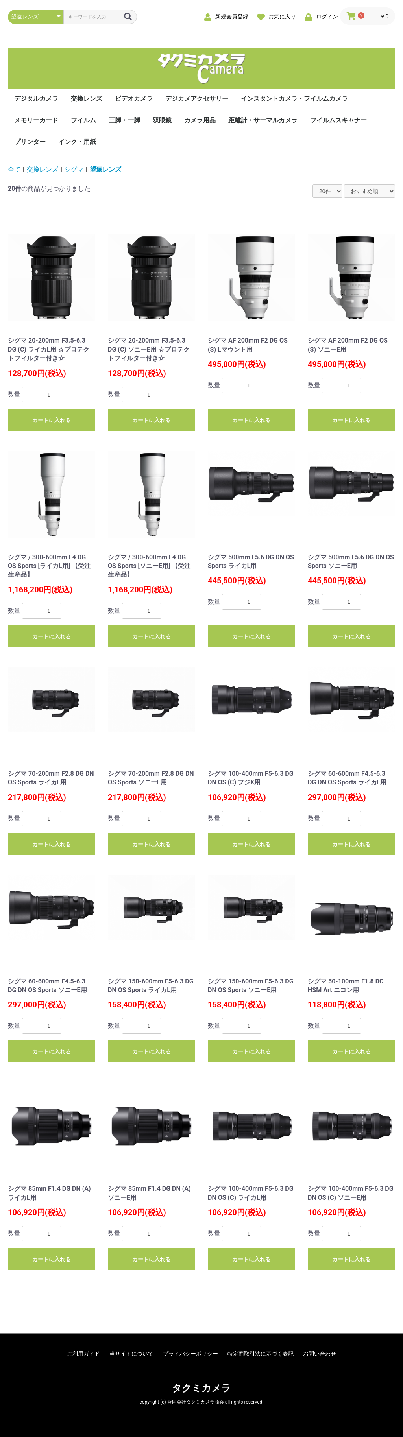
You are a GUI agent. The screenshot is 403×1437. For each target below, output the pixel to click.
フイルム (83, 120)
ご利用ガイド (83, 1353)
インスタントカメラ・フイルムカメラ (294, 98)
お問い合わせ (319, 1353)
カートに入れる (51, 420)
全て (14, 169)
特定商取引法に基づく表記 (260, 1353)
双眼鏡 (162, 120)
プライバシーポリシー (190, 1353)
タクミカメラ (201, 1388)
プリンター (30, 142)
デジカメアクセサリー (196, 98)
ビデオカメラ (134, 98)
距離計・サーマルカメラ (263, 120)
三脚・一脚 (124, 120)
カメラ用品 (200, 120)
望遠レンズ (105, 169)
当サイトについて (131, 1353)
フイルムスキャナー (338, 120)
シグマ (74, 169)
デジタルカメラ (36, 98)
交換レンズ (86, 98)
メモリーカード (36, 120)
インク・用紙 (77, 142)
